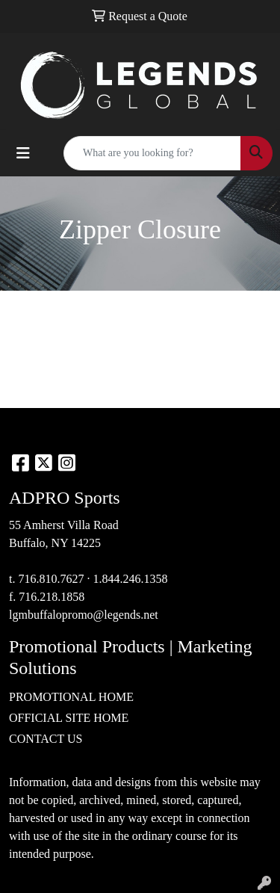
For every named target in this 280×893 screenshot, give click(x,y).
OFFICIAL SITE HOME (68, 717)
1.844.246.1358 (130, 578)
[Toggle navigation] (23, 153)
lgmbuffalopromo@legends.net (83, 614)
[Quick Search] (152, 153)
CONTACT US (45, 738)
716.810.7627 (51, 578)
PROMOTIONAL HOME (71, 696)
